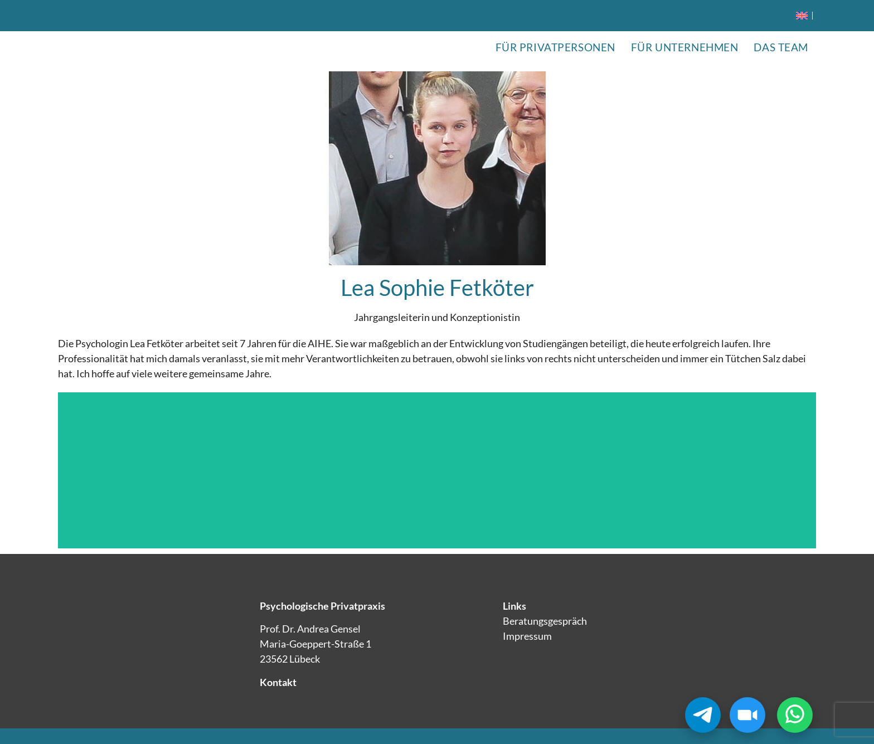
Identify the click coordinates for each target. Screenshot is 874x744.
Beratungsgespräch (545, 621)
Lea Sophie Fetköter (437, 287)
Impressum (527, 636)
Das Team (781, 47)
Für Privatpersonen (555, 47)
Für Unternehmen (685, 47)
